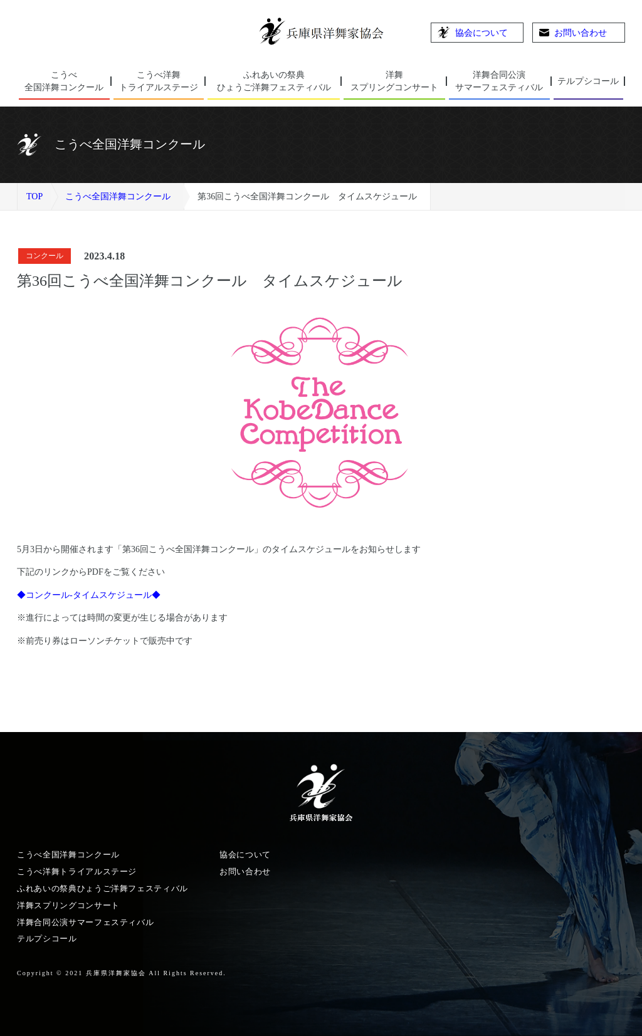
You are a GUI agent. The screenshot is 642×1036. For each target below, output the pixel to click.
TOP (34, 196)
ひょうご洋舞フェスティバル (274, 80)
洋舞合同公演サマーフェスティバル (85, 922)
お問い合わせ (573, 33)
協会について (473, 32)
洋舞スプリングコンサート (68, 905)
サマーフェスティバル (499, 80)
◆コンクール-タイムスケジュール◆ (88, 595)
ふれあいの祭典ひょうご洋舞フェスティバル (102, 888)
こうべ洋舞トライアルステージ (77, 871)
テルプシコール (588, 81)
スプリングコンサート (394, 80)
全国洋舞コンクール (64, 80)
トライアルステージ (159, 80)
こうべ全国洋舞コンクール (118, 196)
